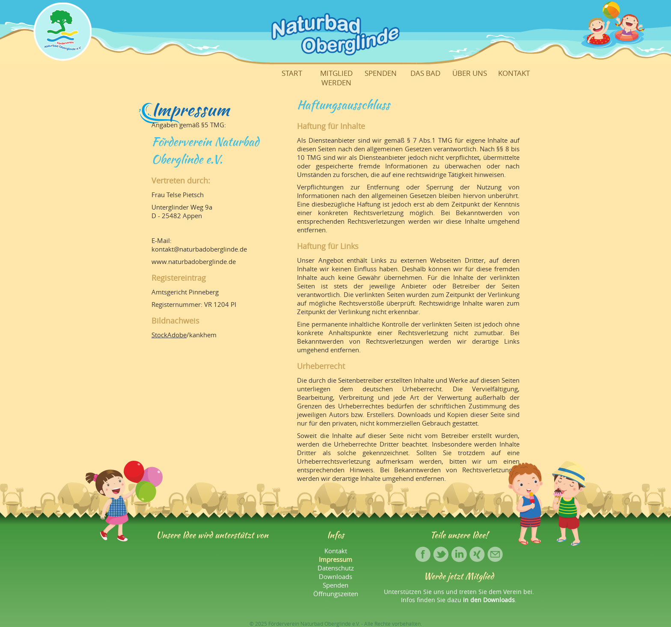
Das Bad (425, 73)
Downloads (335, 576)
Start (292, 73)
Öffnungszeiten (335, 593)
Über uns (469, 73)
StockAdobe (169, 334)
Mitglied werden (336, 78)
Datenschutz (336, 568)
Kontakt (514, 73)
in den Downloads (489, 600)
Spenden (381, 73)
